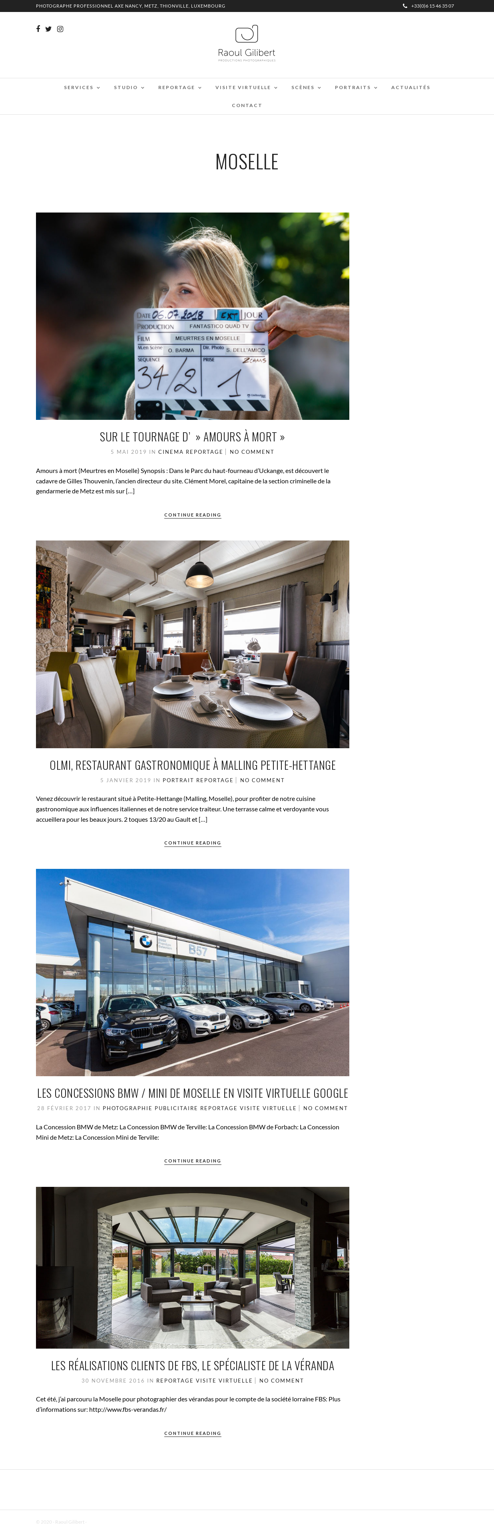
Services (79, 87)
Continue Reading (192, 514)
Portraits (353, 87)
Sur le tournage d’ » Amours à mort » (192, 436)
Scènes (303, 87)
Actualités (410, 87)
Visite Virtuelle (268, 1108)
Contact (247, 105)
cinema (171, 452)
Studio (126, 87)
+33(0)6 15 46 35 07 (428, 6)
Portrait (178, 780)
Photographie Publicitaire (150, 1108)
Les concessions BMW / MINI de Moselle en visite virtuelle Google (192, 1093)
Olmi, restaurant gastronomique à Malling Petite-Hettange (193, 765)
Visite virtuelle (243, 87)
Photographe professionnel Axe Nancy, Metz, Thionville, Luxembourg (130, 5)
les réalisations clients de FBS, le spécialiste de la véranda (193, 1365)
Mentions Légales (106, 1522)
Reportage (176, 87)
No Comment (252, 452)
